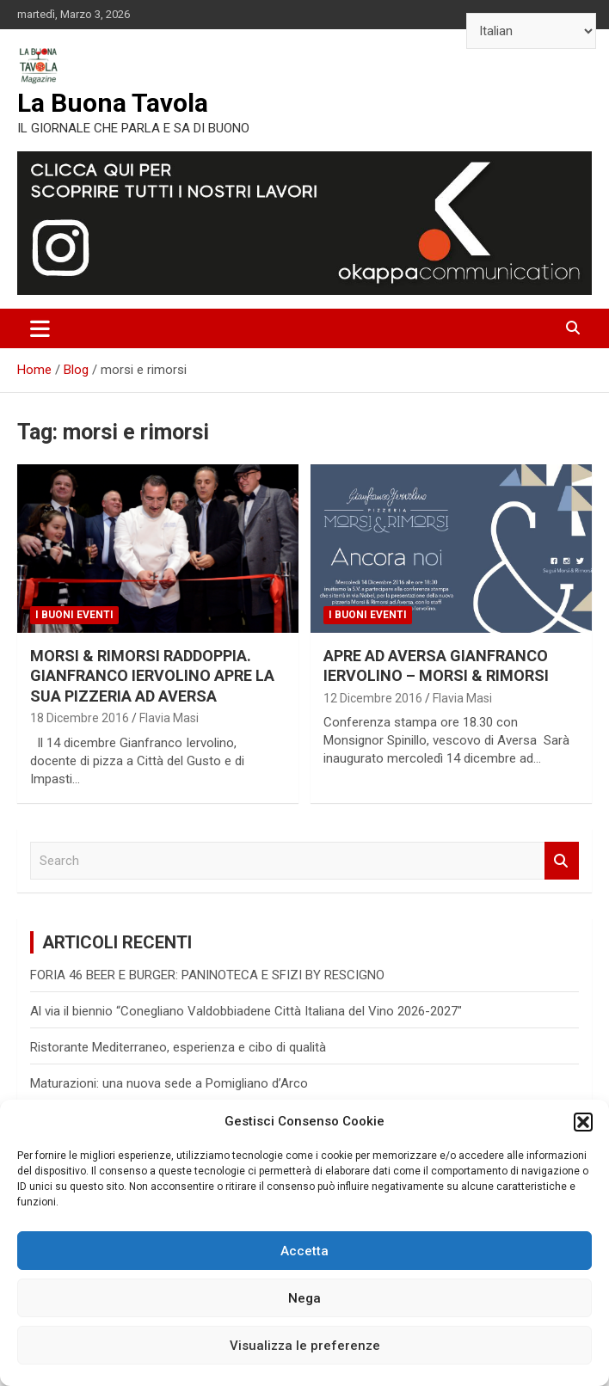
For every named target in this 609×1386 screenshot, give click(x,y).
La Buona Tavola (112, 103)
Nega (304, 1298)
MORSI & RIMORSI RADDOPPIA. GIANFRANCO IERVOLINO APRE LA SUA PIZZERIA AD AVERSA (152, 676)
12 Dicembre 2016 (372, 698)
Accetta (304, 1251)
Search (561, 861)
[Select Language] (531, 31)
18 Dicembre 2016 (79, 718)
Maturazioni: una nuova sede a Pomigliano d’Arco (169, 1083)
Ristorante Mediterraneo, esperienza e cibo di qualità (178, 1047)
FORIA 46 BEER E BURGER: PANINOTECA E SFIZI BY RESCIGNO (207, 975)
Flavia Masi (169, 718)
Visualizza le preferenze (305, 1345)
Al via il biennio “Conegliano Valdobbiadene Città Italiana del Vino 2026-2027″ (246, 1011)
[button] (583, 1122)
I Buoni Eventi (74, 615)
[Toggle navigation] (40, 328)
